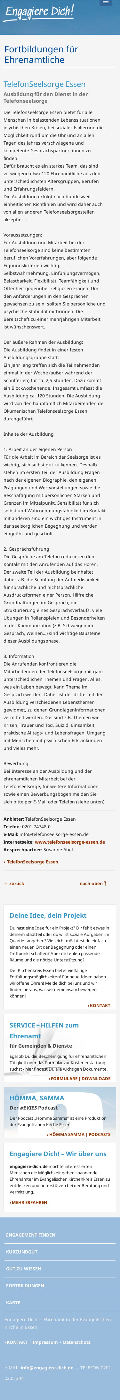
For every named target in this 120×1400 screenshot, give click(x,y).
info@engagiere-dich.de (47, 1368)
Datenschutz (77, 1342)
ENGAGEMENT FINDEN (30, 1235)
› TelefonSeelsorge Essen (31, 862)
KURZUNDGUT (21, 1252)
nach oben (93, 883)
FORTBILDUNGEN (25, 1286)
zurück (14, 883)
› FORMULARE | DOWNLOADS (79, 1079)
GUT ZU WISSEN (23, 1269)
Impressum (45, 1342)
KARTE (13, 1302)
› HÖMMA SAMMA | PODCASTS (78, 1135)
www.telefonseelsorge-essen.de (70, 842)
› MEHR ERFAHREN (28, 1203)
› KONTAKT (99, 1006)
